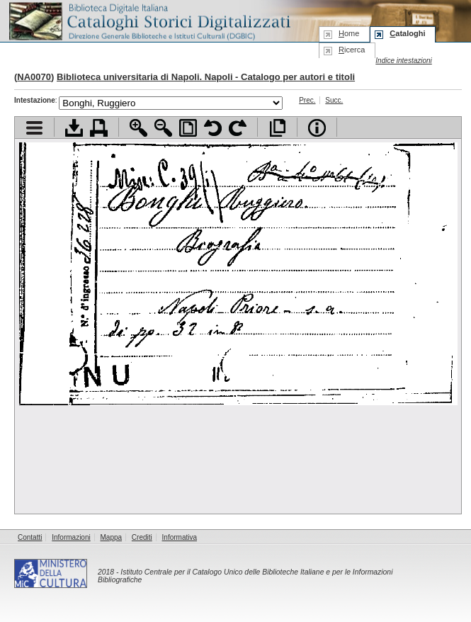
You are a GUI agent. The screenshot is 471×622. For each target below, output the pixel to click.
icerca (352, 49)
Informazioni (71, 537)
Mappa (112, 537)
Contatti (30, 537)
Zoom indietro (163, 128)
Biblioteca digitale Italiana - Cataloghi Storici (148, 20)
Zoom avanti (138, 128)
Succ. (334, 100)
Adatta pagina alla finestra (188, 128)
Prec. (307, 100)
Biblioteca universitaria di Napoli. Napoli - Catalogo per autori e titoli (206, 77)
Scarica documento (74, 128)
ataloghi (407, 33)
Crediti (142, 537)
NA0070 (34, 77)
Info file (317, 128)
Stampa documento (99, 128)
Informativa (179, 537)
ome (349, 33)
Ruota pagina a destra (237, 128)
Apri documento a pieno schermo (277, 128)
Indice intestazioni (403, 60)
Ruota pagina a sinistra (213, 128)
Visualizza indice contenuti (34, 128)
